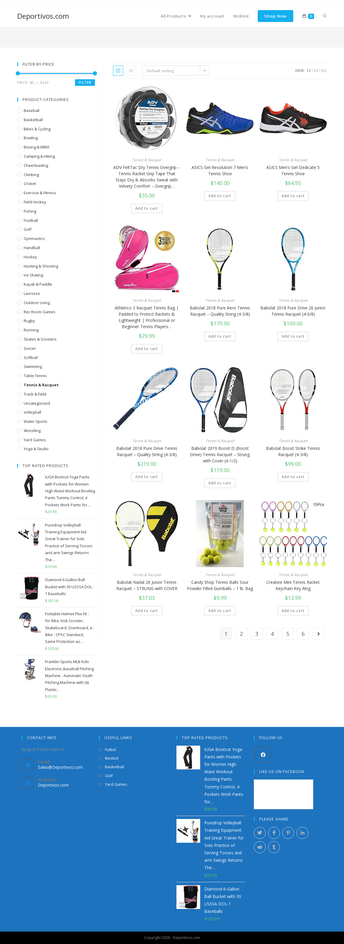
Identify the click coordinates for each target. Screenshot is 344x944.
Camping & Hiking (39, 156)
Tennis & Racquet (146, 159)
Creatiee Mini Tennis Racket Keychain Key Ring (293, 585)
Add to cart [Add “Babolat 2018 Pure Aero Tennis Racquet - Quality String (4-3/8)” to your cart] (219, 336)
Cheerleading (36, 165)
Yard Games (35, 439)
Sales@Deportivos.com (60, 767)
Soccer (30, 348)
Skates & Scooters (40, 339)
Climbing (31, 174)
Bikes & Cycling (37, 129)
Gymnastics (34, 238)
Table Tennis (35, 375)
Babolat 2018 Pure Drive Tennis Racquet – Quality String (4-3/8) (146, 451)
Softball (31, 357)
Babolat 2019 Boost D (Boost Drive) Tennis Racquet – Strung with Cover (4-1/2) (220, 454)
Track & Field (35, 394)
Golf (27, 229)
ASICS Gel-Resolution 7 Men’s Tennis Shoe (220, 170)
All (324, 70)
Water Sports (35, 421)
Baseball (31, 110)
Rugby (29, 320)
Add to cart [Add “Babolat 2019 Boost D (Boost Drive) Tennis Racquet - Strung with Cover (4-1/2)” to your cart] (219, 483)
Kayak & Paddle (38, 284)
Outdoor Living (37, 302)
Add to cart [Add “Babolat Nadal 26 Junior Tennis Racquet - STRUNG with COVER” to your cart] (146, 610)
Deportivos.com (43, 16)
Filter (85, 82)
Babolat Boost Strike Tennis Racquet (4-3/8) (293, 451)
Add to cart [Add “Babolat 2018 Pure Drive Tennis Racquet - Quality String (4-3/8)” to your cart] (146, 476)
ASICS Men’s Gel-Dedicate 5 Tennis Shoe (293, 170)
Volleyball (32, 412)
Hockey (30, 257)
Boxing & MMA (36, 147)
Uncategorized (37, 403)
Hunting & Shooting (41, 266)
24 (316, 70)
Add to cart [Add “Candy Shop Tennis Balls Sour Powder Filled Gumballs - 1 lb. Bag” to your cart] (219, 610)
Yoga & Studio (36, 448)
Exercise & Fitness (40, 192)
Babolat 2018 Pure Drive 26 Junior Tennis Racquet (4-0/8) (293, 311)
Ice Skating (33, 275)
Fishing (30, 211)
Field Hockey (35, 202)
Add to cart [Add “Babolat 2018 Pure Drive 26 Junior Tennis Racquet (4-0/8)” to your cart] (293, 336)
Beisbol (111, 758)
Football (31, 220)
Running (31, 330)
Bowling (31, 137)
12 (309, 70)
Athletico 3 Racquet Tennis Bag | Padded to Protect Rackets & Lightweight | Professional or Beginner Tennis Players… (147, 317)
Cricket (30, 183)
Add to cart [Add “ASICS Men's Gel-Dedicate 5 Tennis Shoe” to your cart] (293, 195)
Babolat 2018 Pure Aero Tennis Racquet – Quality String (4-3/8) (220, 311)
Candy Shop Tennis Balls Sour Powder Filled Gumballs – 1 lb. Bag (220, 585)
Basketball (33, 119)
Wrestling (32, 430)
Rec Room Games (39, 311)
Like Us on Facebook (282, 771)
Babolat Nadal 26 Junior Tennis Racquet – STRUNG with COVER (146, 585)
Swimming (33, 366)
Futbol (110, 749)
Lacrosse (32, 293)
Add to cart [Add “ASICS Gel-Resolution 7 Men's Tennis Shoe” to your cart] (219, 195)
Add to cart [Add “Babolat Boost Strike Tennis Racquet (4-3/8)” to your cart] (293, 476)
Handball (32, 247)
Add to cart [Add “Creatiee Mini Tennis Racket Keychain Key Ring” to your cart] (293, 610)
